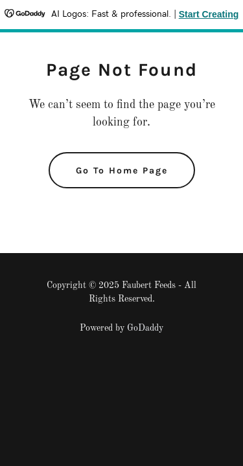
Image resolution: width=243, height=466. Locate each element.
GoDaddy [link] (145, 328)
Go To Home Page (122, 170)
